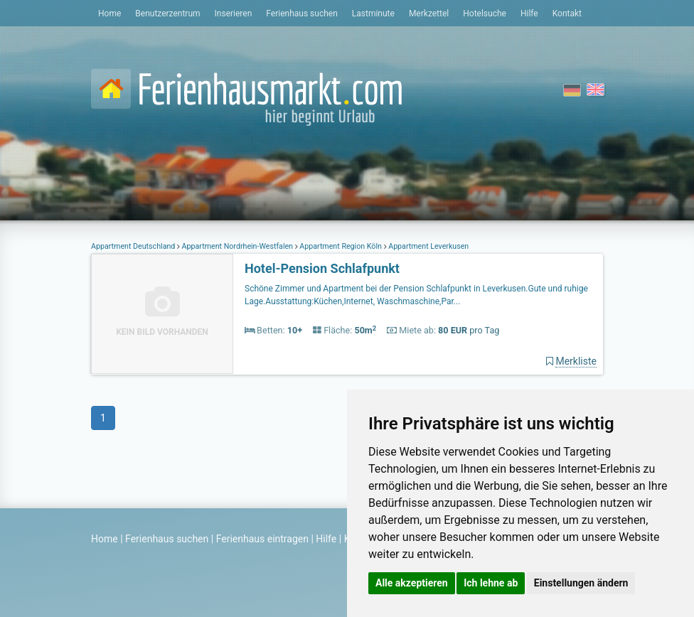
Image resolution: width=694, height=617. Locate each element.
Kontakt (567, 13)
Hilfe (529, 13)
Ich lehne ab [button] (491, 583)
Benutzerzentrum (167, 13)
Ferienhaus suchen (301, 13)
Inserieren (233, 13)
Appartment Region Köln (341, 246)
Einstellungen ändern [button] (581, 583)
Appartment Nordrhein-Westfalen (237, 246)
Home (109, 13)
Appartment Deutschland (134, 246)
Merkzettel (429, 13)
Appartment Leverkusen (428, 246)
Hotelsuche (484, 13)
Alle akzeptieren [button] (411, 583)
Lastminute (373, 13)
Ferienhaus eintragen (262, 538)
